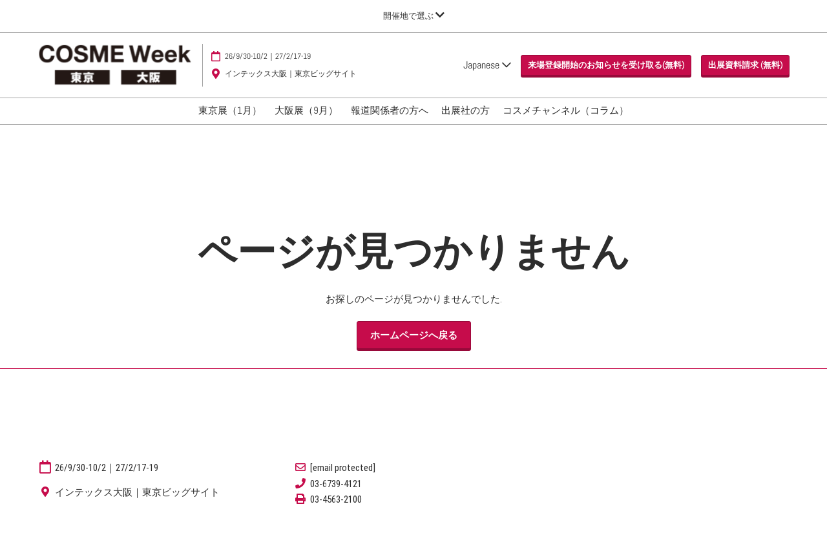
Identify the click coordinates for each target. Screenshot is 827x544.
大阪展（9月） (306, 122)
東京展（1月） (230, 122)
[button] (606, 77)
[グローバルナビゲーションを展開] (414, 16)
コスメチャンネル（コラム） (566, 122)
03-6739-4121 (336, 495)
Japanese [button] (487, 77)
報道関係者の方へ (389, 122)
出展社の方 (465, 122)
